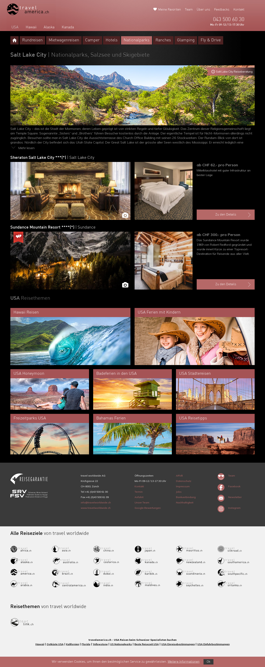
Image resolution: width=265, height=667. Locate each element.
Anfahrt (139, 497)
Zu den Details (233, 215)
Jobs (179, 491)
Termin (139, 491)
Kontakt (238, 9)
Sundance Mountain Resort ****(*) (52, 227)
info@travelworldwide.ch (96, 502)
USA (14, 27)
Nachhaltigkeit (184, 502)
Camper (92, 40)
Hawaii (31, 27)
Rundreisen (32, 40)
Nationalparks (136, 40)
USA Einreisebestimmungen (178, 644)
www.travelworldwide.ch (96, 507)
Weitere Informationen (184, 661)
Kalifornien (72, 644)
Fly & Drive (211, 40)
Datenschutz (183, 481)
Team (189, 9)
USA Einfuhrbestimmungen (213, 644)
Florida (86, 644)
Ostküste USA (55, 644)
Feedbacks (221, 9)
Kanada (68, 27)
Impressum (183, 486)
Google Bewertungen (148, 507)
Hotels (112, 40)
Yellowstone (100, 644)
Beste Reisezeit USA (146, 644)
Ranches (163, 40)
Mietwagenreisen (64, 40)
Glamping (186, 40)
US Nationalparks (121, 644)
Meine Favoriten (169, 9)
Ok (208, 661)
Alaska (49, 27)
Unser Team (142, 502)
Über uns (203, 9)
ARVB (179, 475)
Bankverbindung (186, 497)
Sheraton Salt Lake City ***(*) (52, 158)
